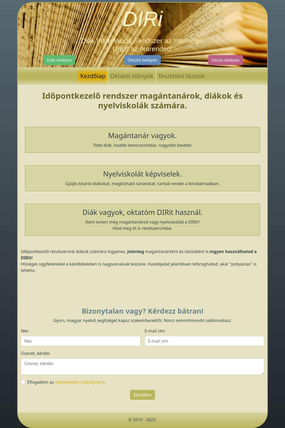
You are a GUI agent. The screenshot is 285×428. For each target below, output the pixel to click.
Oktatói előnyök (131, 76)
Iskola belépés (226, 60)
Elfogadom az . (66, 382)
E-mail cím (155, 331)
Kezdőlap (92, 76)
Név (24, 331)
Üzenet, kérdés (35, 353)
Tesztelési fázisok (181, 76)
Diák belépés (59, 60)
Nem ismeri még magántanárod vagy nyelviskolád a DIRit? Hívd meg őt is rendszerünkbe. (142, 219)
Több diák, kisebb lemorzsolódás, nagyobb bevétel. (142, 139)
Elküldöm (142, 395)
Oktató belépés (142, 60)
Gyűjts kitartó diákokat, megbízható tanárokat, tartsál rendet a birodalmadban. (142, 177)
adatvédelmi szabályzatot (79, 382)
